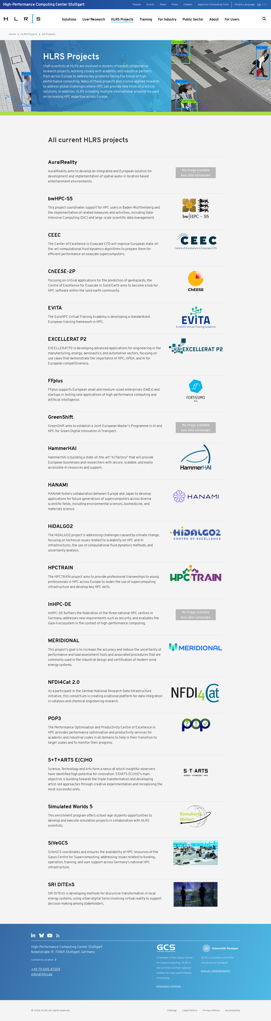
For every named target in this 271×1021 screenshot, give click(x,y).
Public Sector (193, 19)
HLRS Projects (122, 19)
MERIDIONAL (63, 641)
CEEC (54, 235)
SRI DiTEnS (61, 885)
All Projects (48, 34)
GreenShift (60, 417)
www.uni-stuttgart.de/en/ (216, 971)
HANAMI (58, 485)
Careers (187, 4)
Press (175, 4)
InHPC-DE (59, 604)
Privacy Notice (211, 1010)
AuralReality (62, 162)
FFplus (55, 381)
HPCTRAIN (60, 568)
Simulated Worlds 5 (70, 807)
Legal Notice (189, 1010)
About (214, 19)
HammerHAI (62, 448)
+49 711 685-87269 (45, 969)
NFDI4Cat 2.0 (64, 682)
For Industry (167, 19)
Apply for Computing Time (213, 4)
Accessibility (232, 1010)
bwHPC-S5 (60, 199)
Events (150, 4)
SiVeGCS (58, 843)
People (137, 4)
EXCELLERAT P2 (67, 339)
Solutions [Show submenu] (69, 19)
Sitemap (172, 1010)
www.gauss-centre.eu (168, 986)
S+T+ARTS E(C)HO (70, 760)
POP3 (54, 718)
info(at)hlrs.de (41, 974)
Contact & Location (44, 959)
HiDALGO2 (60, 526)
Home (12, 34)
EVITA (55, 308)
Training (145, 19)
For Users (232, 19)
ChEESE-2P (61, 271)
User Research (93, 19)
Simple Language (244, 4)
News (163, 4)
